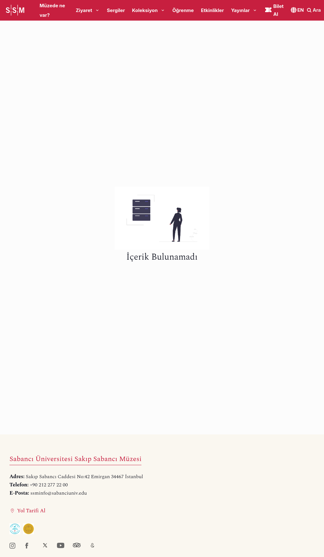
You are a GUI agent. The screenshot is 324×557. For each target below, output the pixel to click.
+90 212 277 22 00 (49, 485)
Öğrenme (183, 10)
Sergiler (116, 10)
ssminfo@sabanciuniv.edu (58, 493)
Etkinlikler (212, 10)
